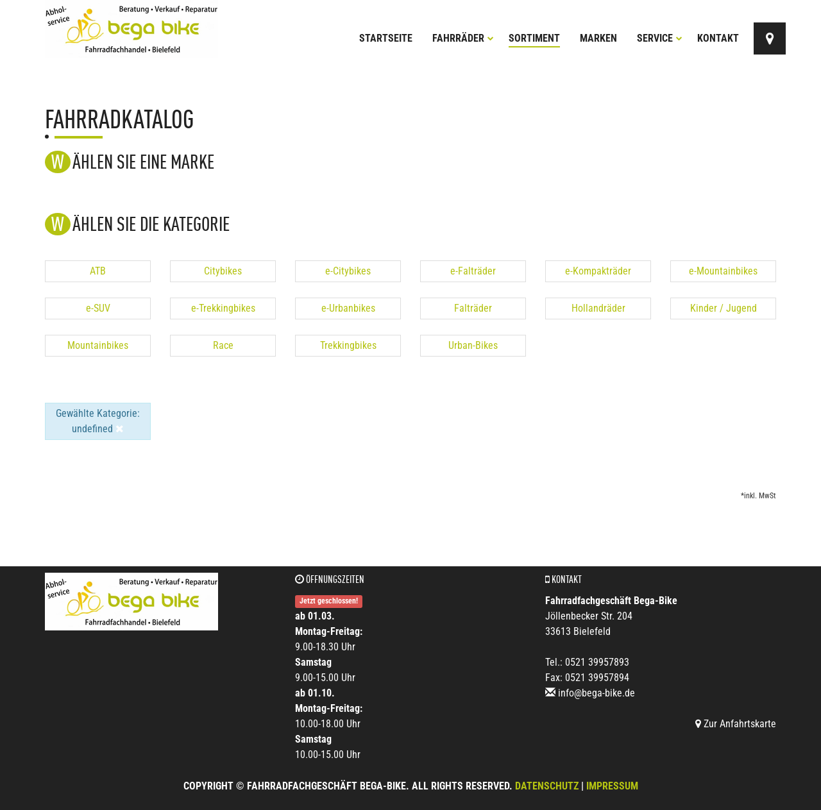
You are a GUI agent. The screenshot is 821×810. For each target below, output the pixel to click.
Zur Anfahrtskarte (735, 724)
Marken (598, 38)
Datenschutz (547, 786)
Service (659, 38)
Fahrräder (463, 38)
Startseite (385, 38)
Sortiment (534, 38)
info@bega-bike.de (596, 693)
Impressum (612, 786)
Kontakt (718, 38)
